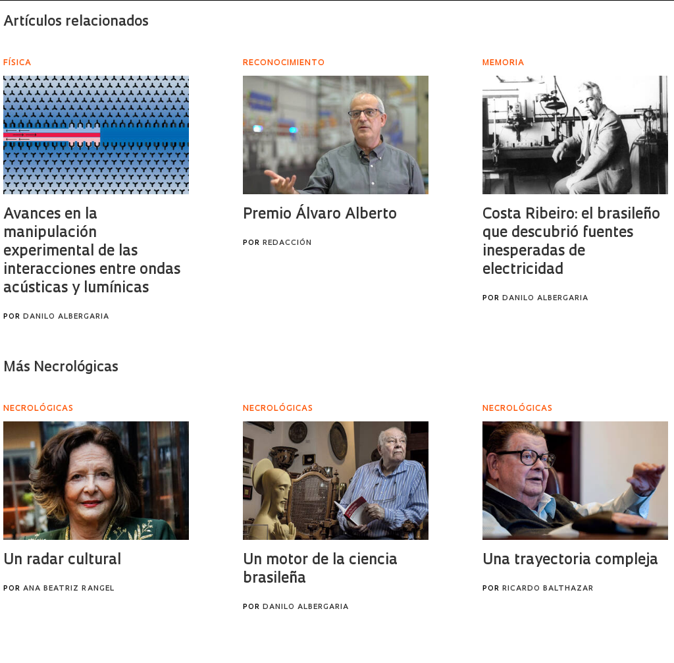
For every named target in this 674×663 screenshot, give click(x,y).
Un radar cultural (62, 560)
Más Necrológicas (60, 368)
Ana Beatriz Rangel (69, 589)
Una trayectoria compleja (570, 560)
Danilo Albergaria (66, 317)
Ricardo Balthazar (548, 589)
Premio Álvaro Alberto (320, 215)
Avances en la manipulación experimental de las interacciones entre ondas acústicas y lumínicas (91, 251)
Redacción (287, 243)
